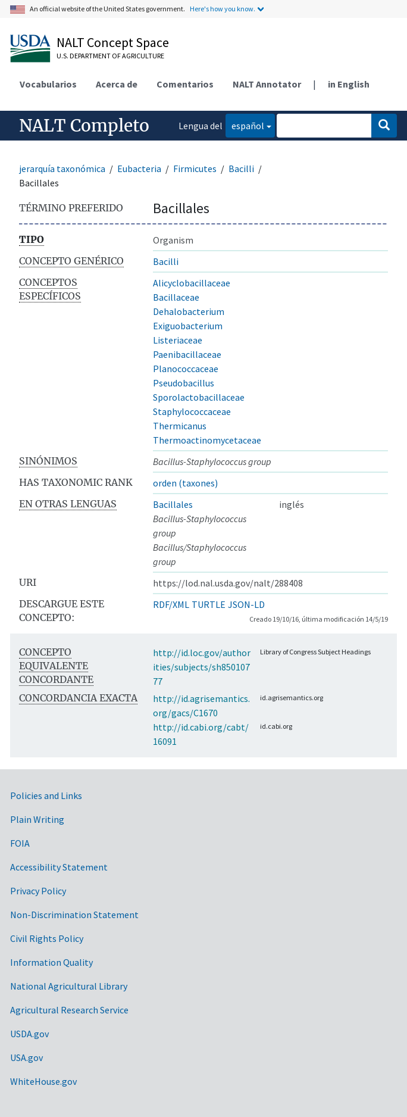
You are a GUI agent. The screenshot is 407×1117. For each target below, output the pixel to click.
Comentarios (185, 84)
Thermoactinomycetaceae (207, 440)
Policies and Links (46, 795)
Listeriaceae (177, 340)
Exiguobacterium (188, 326)
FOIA (20, 843)
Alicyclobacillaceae (191, 283)
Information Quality (51, 962)
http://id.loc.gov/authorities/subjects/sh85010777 (202, 667)
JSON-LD (246, 604)
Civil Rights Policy (46, 938)
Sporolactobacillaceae (199, 397)
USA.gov (26, 1057)
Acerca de (116, 84)
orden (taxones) (185, 483)
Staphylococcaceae (192, 411)
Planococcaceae (185, 369)
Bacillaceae (176, 297)
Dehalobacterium (188, 311)
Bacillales (173, 504)
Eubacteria (139, 168)
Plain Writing (37, 819)
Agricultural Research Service (69, 1010)
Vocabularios (48, 84)
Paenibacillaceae (187, 354)
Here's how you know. (222, 8)
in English (349, 84)
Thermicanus (179, 426)
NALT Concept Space (113, 42)
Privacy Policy (38, 891)
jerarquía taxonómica (62, 168)
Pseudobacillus (183, 383)
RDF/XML (171, 604)
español (245, 125)
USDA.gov (29, 1034)
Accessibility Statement (59, 867)
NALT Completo (84, 125)
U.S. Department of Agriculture (110, 55)
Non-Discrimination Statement (74, 915)
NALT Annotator (267, 84)
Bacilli (241, 168)
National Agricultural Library (68, 986)
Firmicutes (195, 168)
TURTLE (209, 604)
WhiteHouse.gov (43, 1081)
